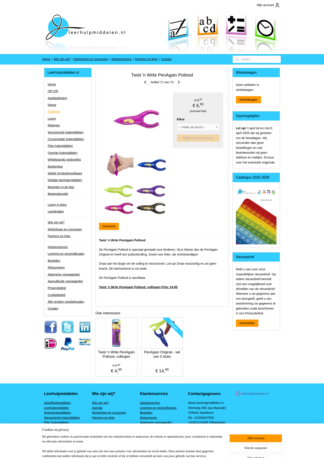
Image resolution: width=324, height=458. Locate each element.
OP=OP (53, 91)
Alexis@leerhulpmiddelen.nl (207, 432)
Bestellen (54, 260)
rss (187, 450)
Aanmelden (247, 323)
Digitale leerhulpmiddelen (65, 180)
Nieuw (52, 105)
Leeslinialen (56, 211)
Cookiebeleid (56, 295)
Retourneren (56, 267)
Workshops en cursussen (91, 59)
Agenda (97, 408)
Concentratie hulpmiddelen (66, 139)
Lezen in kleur (57, 204)
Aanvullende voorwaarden (65, 281)
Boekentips (55, 166)
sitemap (179, 450)
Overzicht (108, 226)
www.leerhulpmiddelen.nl (205, 427)
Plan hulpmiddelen (60, 146)
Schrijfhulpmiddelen (57, 403)
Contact (166, 59)
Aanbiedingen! (57, 98)
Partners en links (146, 59)
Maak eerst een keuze (198, 138)
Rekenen (54, 125)
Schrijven (54, 111)
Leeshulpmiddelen (56, 408)
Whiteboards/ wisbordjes (64, 159)
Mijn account (268, 5)
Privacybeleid (57, 288)
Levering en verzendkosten (66, 253)
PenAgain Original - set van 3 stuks (162, 354)
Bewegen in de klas (61, 187)
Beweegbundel (58, 194)
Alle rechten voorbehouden (66, 301)
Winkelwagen (248, 99)
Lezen (52, 118)
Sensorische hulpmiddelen (66, 132)
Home (46, 59)
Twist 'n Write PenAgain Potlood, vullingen (116, 354)
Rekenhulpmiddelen (57, 412)
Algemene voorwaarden (64, 274)
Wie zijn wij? (62, 59)
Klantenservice (121, 59)
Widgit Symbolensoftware (65, 173)
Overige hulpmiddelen (62, 153)
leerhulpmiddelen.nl (252, 393)
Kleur (181, 119)
